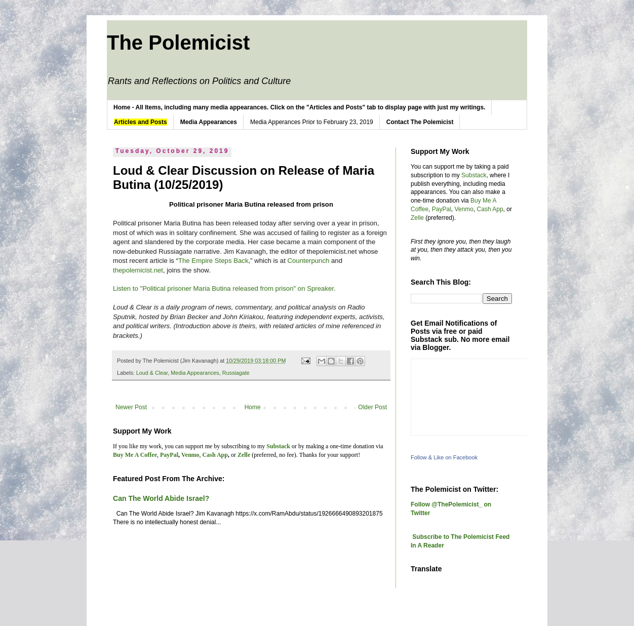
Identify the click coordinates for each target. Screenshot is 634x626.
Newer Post (131, 407)
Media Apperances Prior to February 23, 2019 (311, 122)
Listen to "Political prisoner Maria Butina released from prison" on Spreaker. (224, 288)
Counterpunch (308, 260)
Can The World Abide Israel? (161, 498)
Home (253, 407)
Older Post (372, 407)
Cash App (490, 209)
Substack (473, 175)
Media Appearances (195, 373)
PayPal (441, 209)
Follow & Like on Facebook (444, 457)
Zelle (417, 217)
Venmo (464, 209)
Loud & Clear (152, 373)
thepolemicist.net (138, 270)
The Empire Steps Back (213, 260)
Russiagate (236, 373)
